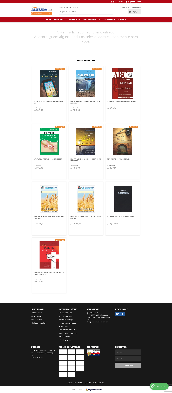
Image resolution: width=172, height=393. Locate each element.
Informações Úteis (68, 309)
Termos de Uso (65, 316)
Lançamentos (74, 19)
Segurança (64, 326)
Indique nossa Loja (39, 323)
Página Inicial (37, 313)
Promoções (59, 19)
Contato (122, 19)
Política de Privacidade (68, 333)
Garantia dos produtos (68, 323)
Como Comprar (66, 313)
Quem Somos (65, 336)
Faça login (75, 7)
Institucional (37, 309)
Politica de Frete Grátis (68, 330)
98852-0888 (134, 1)
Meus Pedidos (126, 8)
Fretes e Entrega (66, 319)
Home (48, 19)
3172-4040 (117, 1)
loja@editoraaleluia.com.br (97, 322)
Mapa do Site (37, 319)
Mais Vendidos (89, 19)
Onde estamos (65, 340)
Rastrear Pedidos (107, 19)
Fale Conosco (136, 8)
